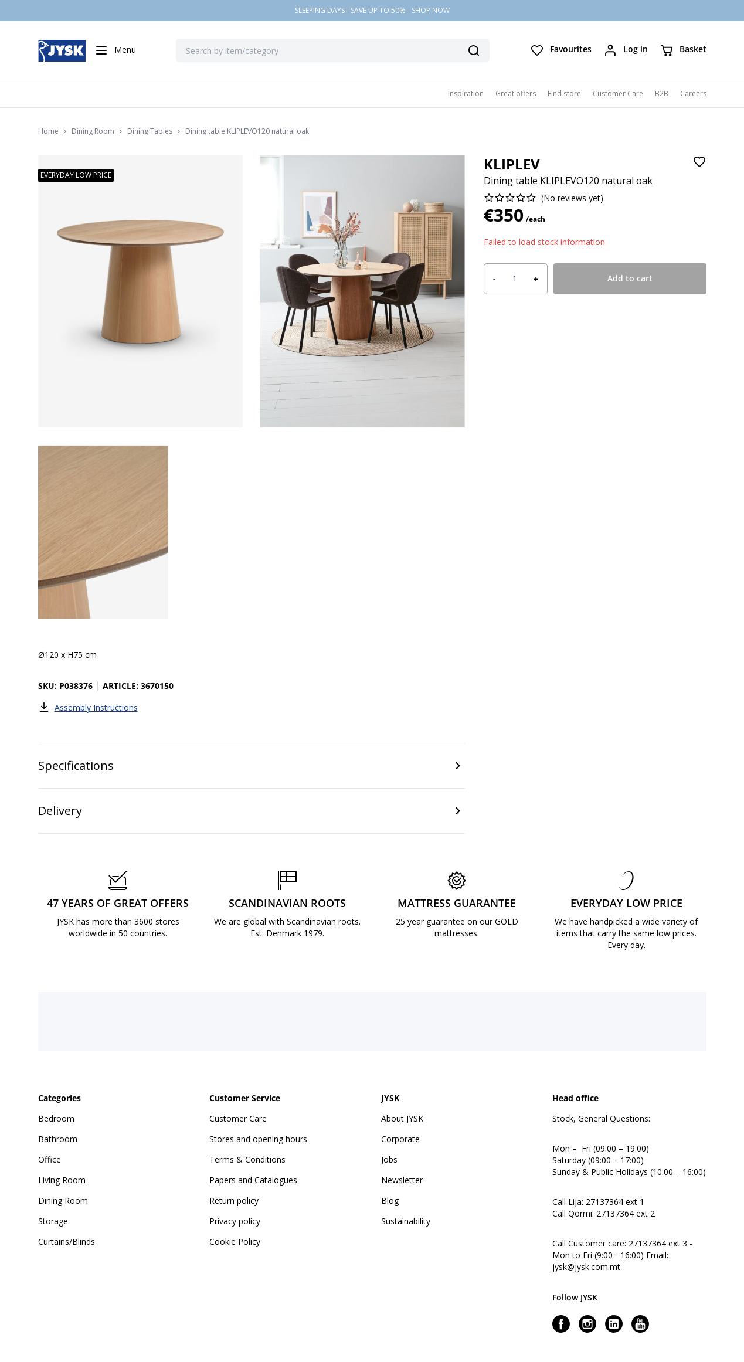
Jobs (389, 1159)
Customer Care (618, 94)
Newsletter (402, 1180)
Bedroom (56, 1118)
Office (49, 1159)
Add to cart (630, 278)
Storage (53, 1221)
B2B (661, 94)
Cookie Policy (234, 1241)
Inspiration (466, 94)
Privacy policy (234, 1221)
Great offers (515, 94)
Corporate (400, 1138)
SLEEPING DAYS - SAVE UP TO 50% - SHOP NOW (372, 10)
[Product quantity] (515, 278)
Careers (693, 94)
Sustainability (405, 1221)
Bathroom (57, 1138)
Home (48, 131)
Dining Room (93, 131)
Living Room (62, 1180)
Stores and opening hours (258, 1138)
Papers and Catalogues (253, 1180)
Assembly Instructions (88, 707)
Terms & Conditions (247, 1159)
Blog (390, 1200)
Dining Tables (149, 131)
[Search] (474, 50)
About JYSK (402, 1118)
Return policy (234, 1200)
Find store (564, 94)
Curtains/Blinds (66, 1241)
